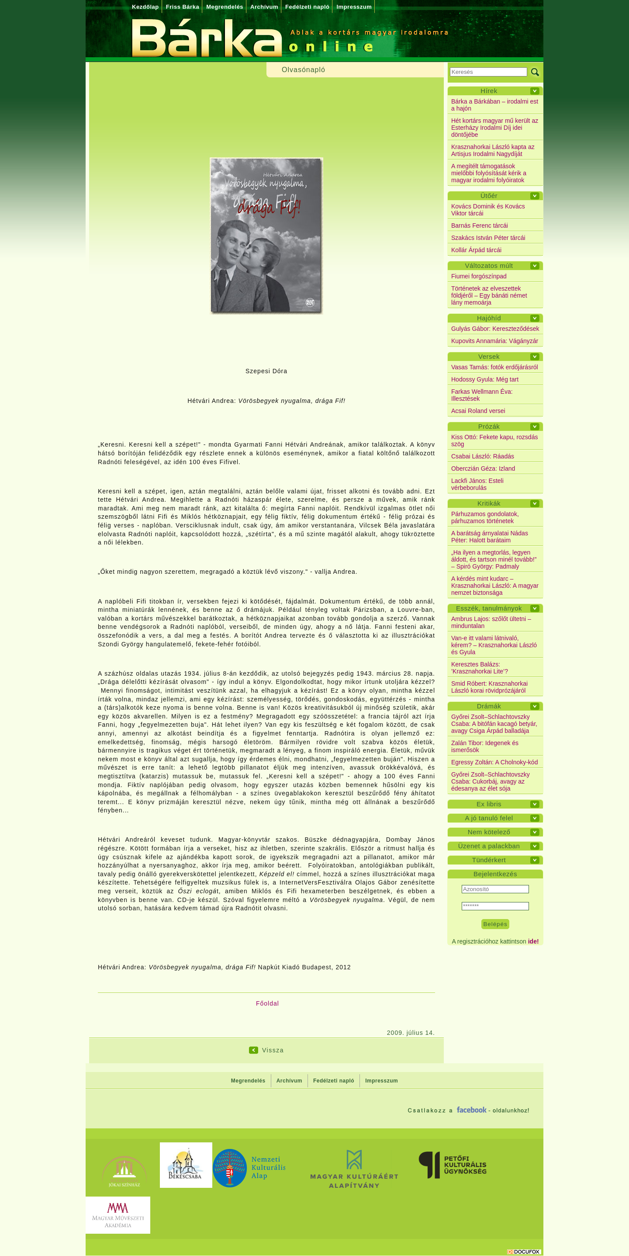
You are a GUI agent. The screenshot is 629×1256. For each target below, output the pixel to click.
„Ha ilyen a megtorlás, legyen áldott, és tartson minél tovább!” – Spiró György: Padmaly (493, 559)
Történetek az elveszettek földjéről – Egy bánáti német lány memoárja (489, 295)
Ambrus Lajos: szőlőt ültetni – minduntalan (491, 622)
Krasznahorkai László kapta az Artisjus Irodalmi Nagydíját (493, 150)
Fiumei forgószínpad (479, 276)
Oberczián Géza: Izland (483, 468)
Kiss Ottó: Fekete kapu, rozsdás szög (494, 441)
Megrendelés (224, 6)
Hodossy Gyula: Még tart (484, 379)
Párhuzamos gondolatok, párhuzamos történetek (485, 517)
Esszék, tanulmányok (489, 608)
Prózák (489, 426)
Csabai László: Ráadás (482, 456)
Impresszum (354, 6)
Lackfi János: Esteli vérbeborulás (477, 484)
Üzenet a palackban (489, 846)
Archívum (264, 6)
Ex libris (489, 804)
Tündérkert (489, 860)
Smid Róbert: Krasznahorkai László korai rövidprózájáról (489, 687)
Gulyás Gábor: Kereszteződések (495, 328)
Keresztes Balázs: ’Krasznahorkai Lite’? (479, 668)
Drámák (489, 706)
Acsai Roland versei (478, 410)
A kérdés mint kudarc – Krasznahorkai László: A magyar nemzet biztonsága (495, 585)
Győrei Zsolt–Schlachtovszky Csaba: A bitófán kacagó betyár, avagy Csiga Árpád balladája (494, 723)
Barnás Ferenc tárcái (479, 225)
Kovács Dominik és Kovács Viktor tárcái (488, 210)
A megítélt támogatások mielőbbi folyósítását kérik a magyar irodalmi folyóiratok (488, 173)
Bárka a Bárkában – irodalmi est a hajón (494, 105)
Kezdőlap (145, 6)
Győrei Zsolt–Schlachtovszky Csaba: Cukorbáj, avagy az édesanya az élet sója (490, 781)
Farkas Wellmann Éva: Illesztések (482, 395)
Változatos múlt (489, 265)
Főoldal (267, 1003)
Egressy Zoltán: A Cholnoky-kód (494, 762)
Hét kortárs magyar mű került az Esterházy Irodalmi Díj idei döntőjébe (494, 127)
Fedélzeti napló (307, 6)
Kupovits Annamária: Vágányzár (494, 340)
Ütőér (489, 195)
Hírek (488, 90)
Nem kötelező (489, 832)
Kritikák (489, 503)
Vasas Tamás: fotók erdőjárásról (494, 367)
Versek (489, 356)
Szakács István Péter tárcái (488, 237)
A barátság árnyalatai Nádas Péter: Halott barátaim (489, 537)
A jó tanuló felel (489, 818)
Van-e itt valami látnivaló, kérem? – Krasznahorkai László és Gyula (494, 645)
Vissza (273, 1050)
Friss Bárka (182, 6)
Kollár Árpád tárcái (476, 249)
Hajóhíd (489, 318)
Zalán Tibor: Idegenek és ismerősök (484, 746)
